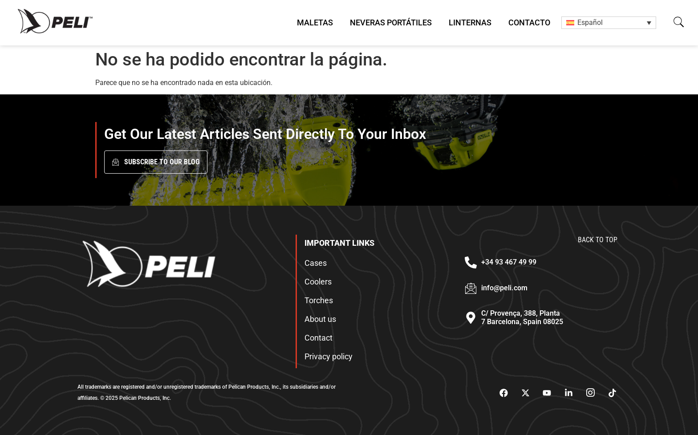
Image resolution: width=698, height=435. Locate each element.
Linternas (470, 22)
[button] (679, 22)
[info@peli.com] (471, 288)
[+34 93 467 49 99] (471, 262)
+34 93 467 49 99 (508, 262)
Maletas (315, 22)
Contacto (529, 22)
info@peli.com (504, 288)
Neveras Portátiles (391, 22)
